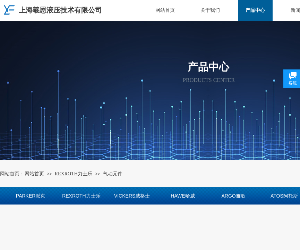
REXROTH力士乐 (73, 173)
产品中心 (255, 10)
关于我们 (210, 10)
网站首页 (165, 10)
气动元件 (112, 173)
